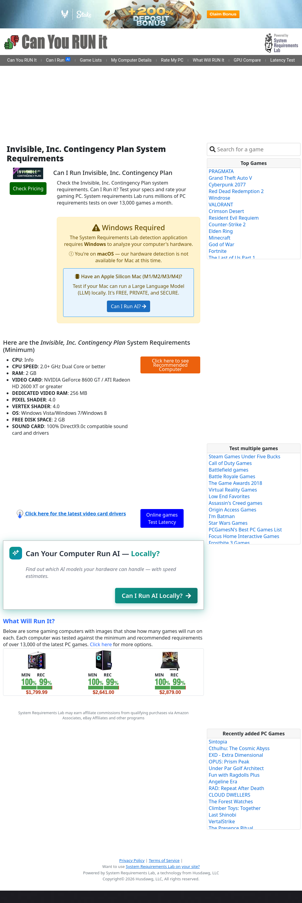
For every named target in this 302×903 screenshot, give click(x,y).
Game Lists (91, 60)
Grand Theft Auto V (230, 178)
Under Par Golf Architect (236, 768)
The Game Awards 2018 (235, 483)
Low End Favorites (229, 496)
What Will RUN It (208, 60)
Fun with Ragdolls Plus (234, 775)
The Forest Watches (231, 801)
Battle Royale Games (232, 476)
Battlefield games (228, 469)
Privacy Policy (132, 860)
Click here (101, 644)
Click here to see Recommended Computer (170, 364)
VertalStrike (222, 821)
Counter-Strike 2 (227, 224)
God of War (221, 244)
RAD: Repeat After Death (236, 788)
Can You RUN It (22, 60)
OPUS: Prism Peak (229, 761)
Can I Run (58, 60)
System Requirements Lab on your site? (163, 866)
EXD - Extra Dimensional (236, 755)
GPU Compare (247, 60)
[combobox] (257, 149)
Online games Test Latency (162, 518)
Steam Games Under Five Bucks (244, 456)
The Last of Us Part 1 (232, 257)
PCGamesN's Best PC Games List (245, 529)
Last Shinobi (222, 814)
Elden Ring (221, 231)
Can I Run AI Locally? (156, 596)
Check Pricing (28, 188)
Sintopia (218, 741)
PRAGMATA (221, 171)
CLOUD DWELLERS (229, 795)
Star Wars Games (228, 523)
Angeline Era (223, 781)
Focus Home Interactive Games (244, 536)
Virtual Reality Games (233, 489)
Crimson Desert (226, 211)
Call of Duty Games (230, 463)
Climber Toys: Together (235, 808)
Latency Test (282, 60)
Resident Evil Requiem (234, 217)
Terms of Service (164, 860)
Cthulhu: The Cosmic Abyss (239, 748)
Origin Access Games (232, 509)
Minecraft (219, 237)
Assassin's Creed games (235, 503)
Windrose (219, 198)
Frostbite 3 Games (229, 543)
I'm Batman (222, 516)
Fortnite (217, 251)
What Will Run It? (29, 621)
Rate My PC (172, 60)
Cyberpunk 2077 (227, 184)
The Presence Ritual (231, 828)
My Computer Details (131, 60)
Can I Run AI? (128, 306)
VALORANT (221, 204)
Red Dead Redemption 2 (236, 191)
